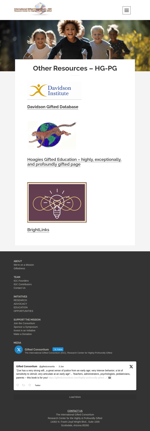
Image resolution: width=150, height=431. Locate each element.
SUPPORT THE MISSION (27, 319)
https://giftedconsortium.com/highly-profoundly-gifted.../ (77, 377)
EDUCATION (21, 307)
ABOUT (18, 261)
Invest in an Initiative (24, 330)
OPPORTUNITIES (23, 311)
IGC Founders (21, 280)
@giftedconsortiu (47, 366)
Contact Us (20, 288)
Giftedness (19, 268)
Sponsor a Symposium (26, 327)
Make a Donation (23, 334)
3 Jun (61, 366)
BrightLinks (38, 229)
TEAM (17, 277)
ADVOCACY (20, 303)
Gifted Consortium (26, 366)
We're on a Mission (24, 264)
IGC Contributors (23, 284)
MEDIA (17, 342)
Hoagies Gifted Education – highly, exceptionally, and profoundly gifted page (74, 162)
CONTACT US (75, 411)
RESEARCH (20, 300)
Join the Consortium (24, 323)
